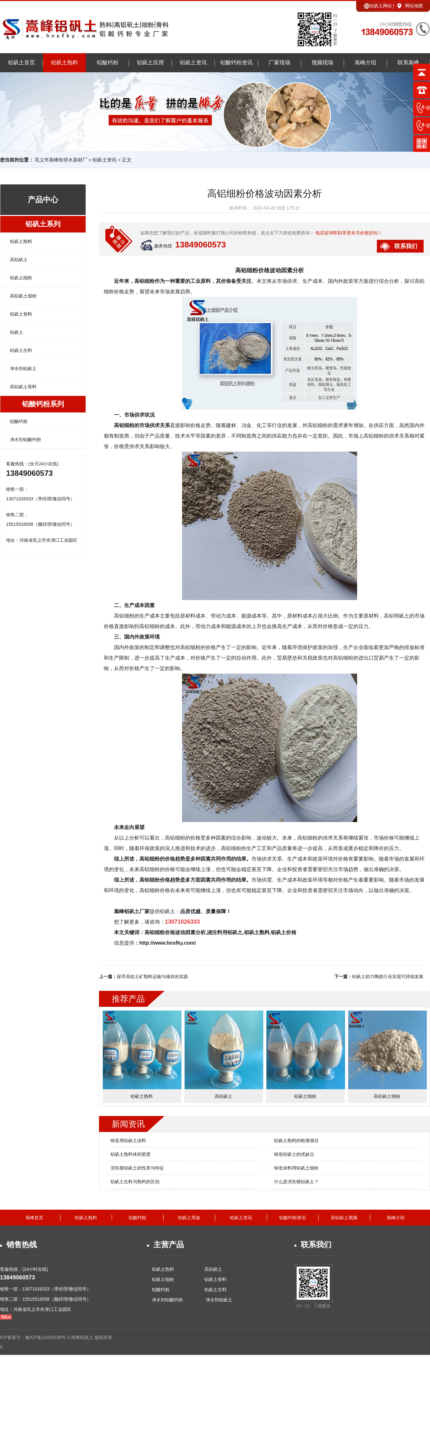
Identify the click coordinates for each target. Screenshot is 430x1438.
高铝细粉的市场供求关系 (142, 425)
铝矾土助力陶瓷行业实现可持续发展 (387, 976)
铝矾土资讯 (193, 63)
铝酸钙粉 (107, 63)
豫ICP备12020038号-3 (48, 1337)
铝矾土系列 (42, 224)
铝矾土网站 (381, 5)
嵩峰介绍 (365, 63)
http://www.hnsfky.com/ (167, 943)
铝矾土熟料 (64, 63)
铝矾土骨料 (21, 314)
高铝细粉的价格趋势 (162, 859)
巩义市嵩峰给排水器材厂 (61, 159)
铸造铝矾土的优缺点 (294, 1154)
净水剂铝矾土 (23, 368)
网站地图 (414, 5)
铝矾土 (16, 332)
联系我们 (405, 246)
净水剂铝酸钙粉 (25, 439)
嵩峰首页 (34, 1217)
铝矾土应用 (150, 63)
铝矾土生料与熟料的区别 (134, 1181)
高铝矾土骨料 (23, 386)
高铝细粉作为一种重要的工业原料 (172, 281)
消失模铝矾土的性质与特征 (137, 1167)
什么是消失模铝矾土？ (296, 1181)
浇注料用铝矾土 (225, 932)
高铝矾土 (19, 259)
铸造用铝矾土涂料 (128, 1140)
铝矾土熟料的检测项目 (296, 1140)
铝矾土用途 (189, 1217)
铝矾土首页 (21, 63)
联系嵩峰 (408, 63)
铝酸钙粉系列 (43, 404)
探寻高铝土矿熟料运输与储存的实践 (152, 976)
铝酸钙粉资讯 (236, 63)
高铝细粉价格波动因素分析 (269, 270)
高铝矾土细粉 (23, 295)
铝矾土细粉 (21, 277)
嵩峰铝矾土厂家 (132, 911)
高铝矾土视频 (344, 1217)
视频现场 (322, 63)
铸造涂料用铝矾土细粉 (296, 1167)
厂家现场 (279, 63)
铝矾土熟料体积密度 (130, 1154)
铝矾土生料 (21, 350)
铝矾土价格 (283, 932)
